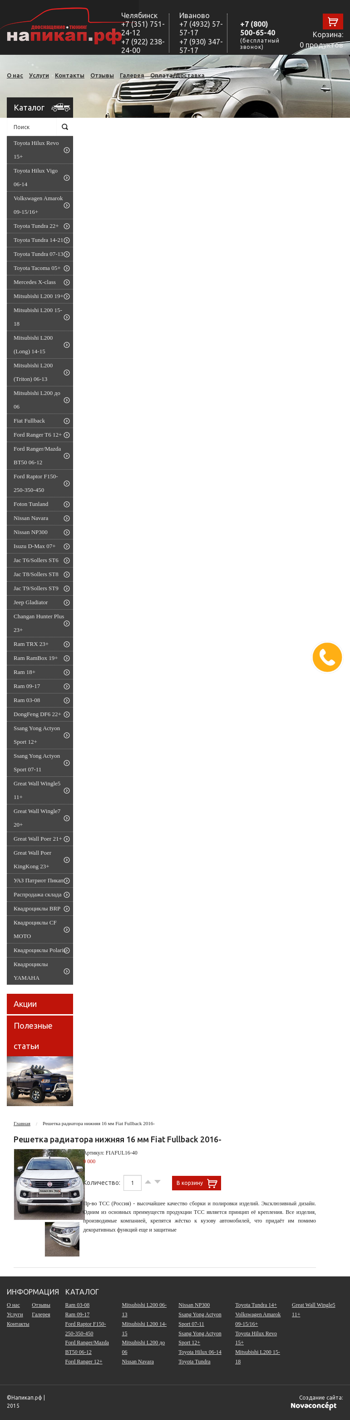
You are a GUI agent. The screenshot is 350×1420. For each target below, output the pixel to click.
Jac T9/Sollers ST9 (36, 588)
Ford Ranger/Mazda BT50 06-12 (37, 455)
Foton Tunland (31, 504)
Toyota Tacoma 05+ (37, 268)
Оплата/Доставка (177, 75)
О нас (15, 75)
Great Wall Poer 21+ (38, 838)
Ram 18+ (24, 672)
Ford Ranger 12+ (84, 1361)
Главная (22, 1123)
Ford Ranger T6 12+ (38, 434)
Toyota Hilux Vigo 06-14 (36, 177)
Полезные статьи (33, 1035)
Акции (25, 1003)
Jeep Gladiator (31, 602)
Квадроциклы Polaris (40, 950)
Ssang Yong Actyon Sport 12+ (37, 735)
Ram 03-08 (27, 700)
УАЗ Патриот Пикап (39, 880)
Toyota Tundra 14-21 (39, 239)
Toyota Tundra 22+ (36, 225)
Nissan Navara (31, 518)
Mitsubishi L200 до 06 (37, 400)
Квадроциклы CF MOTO (35, 929)
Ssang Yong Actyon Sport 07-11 (37, 762)
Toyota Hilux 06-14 (199, 1352)
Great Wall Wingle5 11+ (37, 790)
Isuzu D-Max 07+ (35, 546)
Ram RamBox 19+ (36, 658)
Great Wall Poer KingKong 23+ (32, 859)
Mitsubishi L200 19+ (39, 296)
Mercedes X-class (35, 282)
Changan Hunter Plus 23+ (39, 623)
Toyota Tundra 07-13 (39, 253)
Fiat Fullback (29, 420)
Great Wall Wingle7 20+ (37, 818)
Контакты (69, 75)
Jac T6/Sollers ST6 (36, 560)
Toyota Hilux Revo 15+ (36, 150)
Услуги (39, 75)
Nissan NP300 (31, 532)
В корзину (190, 1183)
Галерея (132, 75)
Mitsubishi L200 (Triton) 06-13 (33, 372)
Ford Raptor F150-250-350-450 (36, 483)
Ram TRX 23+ (31, 643)
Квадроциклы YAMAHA (31, 971)
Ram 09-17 (27, 686)
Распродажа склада (37, 894)
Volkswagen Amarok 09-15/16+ (38, 205)
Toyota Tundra (194, 1361)
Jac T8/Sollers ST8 (36, 574)
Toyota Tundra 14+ (256, 1305)
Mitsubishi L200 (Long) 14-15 (33, 344)
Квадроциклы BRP (37, 908)
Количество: (102, 1182)
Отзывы (102, 75)
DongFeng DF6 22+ (37, 714)
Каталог (29, 107)
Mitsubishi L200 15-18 (38, 317)
